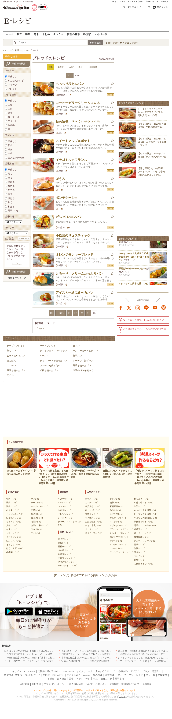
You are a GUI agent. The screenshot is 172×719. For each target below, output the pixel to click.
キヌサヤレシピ (65, 498)
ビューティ (132, 1)
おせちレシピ (64, 539)
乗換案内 (162, 675)
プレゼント (150, 1)
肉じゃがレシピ (92, 510)
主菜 (10, 108)
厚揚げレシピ (37, 514)
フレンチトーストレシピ (121, 552)
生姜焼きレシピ (92, 506)
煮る (10, 177)
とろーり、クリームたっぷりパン (79, 273)
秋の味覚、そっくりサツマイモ (78, 122)
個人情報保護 (76, 684)
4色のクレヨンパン (69, 217)
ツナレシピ (36, 533)
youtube (155, 307)
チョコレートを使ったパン (53, 360)
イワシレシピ (64, 502)
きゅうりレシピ (13, 544)
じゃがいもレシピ (14, 514)
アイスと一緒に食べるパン (74, 292)
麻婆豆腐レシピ (117, 506)
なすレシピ (11, 529)
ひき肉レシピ (12, 510)
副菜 (10, 113)
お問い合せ (101, 684)
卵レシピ (35, 498)
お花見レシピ (64, 554)
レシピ (139, 675)
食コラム (58, 34)
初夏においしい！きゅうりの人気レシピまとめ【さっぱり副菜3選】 (95, 651)
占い (141, 1)
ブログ (145, 671)
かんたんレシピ (16, 80)
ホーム (10, 34)
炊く (10, 202)
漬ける (11, 198)
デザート (12, 121)
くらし (123, 1)
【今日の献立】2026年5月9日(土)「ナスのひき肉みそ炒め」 (152, 156)
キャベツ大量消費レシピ (145, 510)
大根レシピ (11, 525)
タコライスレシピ (118, 544)
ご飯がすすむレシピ (143, 563)
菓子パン (77, 355)
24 (88, 313)
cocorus (86, 675)
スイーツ (12, 84)
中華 (10, 153)
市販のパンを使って (83, 370)
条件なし (12, 76)
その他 (10, 375)
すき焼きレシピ (92, 518)
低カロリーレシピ (142, 533)
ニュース (150, 675)
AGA (95, 678)
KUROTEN (29, 671)
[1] (51, 313)
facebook (120, 307)
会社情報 (24, 684)
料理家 (87, 34)
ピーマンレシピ (13, 537)
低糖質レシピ (140, 529)
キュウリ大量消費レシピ (145, 518)
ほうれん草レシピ (14, 548)
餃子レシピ (115, 502)
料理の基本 (73, 34)
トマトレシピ (64, 506)
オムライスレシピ (118, 518)
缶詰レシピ (139, 506)
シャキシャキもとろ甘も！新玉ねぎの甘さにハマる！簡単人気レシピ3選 (151, 112)
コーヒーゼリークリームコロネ (78, 103)
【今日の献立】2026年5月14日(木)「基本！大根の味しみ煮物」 (36, 657)
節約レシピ (139, 544)
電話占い (156, 671)
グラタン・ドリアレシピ (121, 529)
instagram (137, 307)
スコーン (11, 365)
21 (69, 313)
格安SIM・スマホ (13, 675)
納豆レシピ (36, 521)
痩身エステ (106, 678)
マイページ (100, 34)
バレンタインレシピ (67, 565)
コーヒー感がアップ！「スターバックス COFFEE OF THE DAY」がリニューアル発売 (47, 661)
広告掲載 (114, 684)
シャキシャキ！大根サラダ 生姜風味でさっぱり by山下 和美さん (134, 257)
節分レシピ (63, 543)
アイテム (135, 671)
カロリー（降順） (76, 67)
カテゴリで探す (130, 42)
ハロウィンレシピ (66, 558)
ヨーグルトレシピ (39, 506)
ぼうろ (60, 179)
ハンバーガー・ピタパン (85, 350)
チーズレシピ (37, 502)
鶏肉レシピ (11, 506)
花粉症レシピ (64, 546)
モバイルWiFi (73, 675)
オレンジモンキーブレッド (74, 254)
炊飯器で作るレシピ (143, 521)
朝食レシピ (139, 552)
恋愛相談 (109, 675)
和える (11, 206)
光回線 (46, 675)
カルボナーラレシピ (119, 533)
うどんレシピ (91, 529)
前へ (69, 75)
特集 (27, 34)
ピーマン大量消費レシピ (145, 514)
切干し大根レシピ (39, 525)
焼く (10, 173)
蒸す (10, 194)
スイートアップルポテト (73, 141)
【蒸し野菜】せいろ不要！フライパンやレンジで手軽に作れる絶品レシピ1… (151, 171)
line (146, 307)
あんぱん (11, 360)
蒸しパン (11, 350)
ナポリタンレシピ (118, 525)
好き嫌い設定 (24, 238)
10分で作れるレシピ (143, 502)
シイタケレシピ (65, 518)
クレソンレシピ (65, 514)
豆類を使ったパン (16, 370)
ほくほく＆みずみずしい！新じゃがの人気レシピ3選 (31, 651)
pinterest (163, 307)
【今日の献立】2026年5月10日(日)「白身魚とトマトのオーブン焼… (152, 141)
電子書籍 (119, 678)
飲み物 (11, 125)
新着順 (61, 67)
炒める (11, 186)
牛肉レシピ (11, 498)
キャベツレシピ (13, 521)
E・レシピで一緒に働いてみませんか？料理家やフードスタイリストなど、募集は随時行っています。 (86, 690)
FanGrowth (68, 671)
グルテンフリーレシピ (144, 540)
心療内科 (123, 671)
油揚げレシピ (37, 518)
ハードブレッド (48, 345)
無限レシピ (139, 548)
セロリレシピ (64, 510)
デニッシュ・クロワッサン (53, 350)
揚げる (11, 182)
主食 (10, 104)
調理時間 (93, 67)
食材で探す (113, 42)
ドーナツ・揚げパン (83, 360)
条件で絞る (11, 56)
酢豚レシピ (115, 498)
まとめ (46, 34)
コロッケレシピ (117, 548)
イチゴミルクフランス (71, 160)
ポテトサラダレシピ (119, 537)
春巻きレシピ (116, 510)
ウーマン (128, 675)
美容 (71, 678)
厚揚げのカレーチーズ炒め (132, 269)
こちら (122, 696)
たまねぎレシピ (13, 518)
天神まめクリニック (105, 671)
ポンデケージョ (67, 197)
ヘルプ (89, 684)
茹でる (11, 190)
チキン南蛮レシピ (93, 525)
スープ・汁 (13, 117)
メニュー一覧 (162, 1)
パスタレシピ (116, 521)
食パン (76, 345)
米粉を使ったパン (49, 370)
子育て (115, 1)
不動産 (50, 678)
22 (75, 313)
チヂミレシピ (116, 540)
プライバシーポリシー (55, 684)
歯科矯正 (61, 678)
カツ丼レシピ (91, 502)
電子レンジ (13, 210)
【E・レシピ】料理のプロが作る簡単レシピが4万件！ (86, 575)
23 (82, 313)
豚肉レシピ (11, 502)
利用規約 (36, 684)
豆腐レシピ (36, 510)
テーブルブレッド (16, 345)
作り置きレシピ (141, 498)
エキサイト (162, 7)
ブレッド (12, 88)
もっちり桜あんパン (70, 84)
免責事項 (147, 684)
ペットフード (83, 678)
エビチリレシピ (117, 514)
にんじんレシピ (13, 540)
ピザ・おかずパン (16, 355)
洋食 (10, 149)
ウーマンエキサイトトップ (136, 7)
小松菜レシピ (12, 552)
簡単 (36, 34)
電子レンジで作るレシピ (145, 525)
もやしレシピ (12, 533)
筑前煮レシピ (91, 514)
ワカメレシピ (37, 529)
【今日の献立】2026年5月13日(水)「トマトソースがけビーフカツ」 (95, 657)
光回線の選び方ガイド (49, 671)
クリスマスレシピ (66, 562)
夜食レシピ (139, 560)
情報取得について (130, 684)
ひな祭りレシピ (65, 550)
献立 (19, 34)
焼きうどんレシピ (93, 533)
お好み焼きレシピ (93, 521)
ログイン (17, 263)
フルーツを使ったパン (51, 365)
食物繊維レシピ (141, 537)
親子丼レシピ (91, 498)
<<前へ (60, 313)
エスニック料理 (16, 157)
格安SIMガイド (32, 675)
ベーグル (44, 355)
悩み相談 (97, 675)
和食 (10, 145)
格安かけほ (58, 675)
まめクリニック (85, 671)
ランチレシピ (140, 556)
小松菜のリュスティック (73, 235)
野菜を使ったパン (82, 365)
